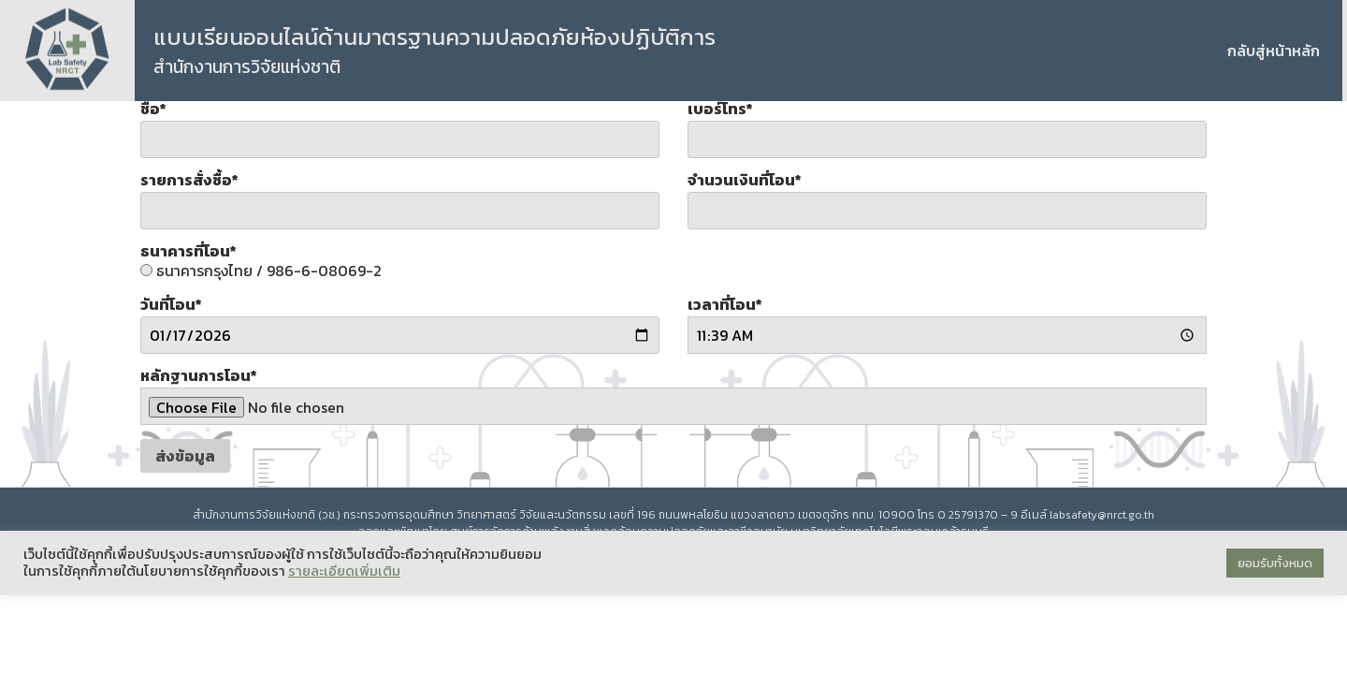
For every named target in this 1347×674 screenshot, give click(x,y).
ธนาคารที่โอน (188, 250)
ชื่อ (153, 108)
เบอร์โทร (720, 108)
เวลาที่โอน (725, 304)
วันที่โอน (171, 304)
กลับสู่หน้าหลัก (1273, 50)
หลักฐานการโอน (198, 375)
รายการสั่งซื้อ (189, 179)
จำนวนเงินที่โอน (745, 179)
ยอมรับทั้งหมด (1275, 563)
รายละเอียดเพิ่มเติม (344, 571)
